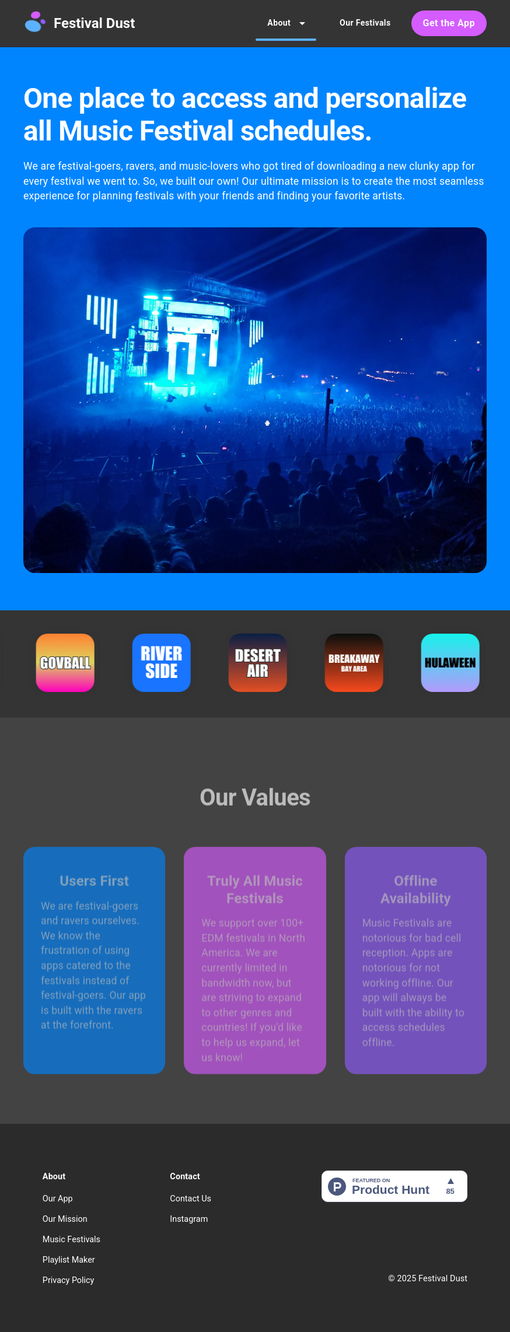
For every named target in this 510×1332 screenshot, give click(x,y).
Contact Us (190, 1199)
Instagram (189, 1219)
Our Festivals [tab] (365, 23)
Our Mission (65, 1219)
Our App (58, 1199)
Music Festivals (71, 1240)
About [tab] (286, 23)
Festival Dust (94, 23)
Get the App (449, 23)
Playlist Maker (69, 1260)
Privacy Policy (69, 1280)
